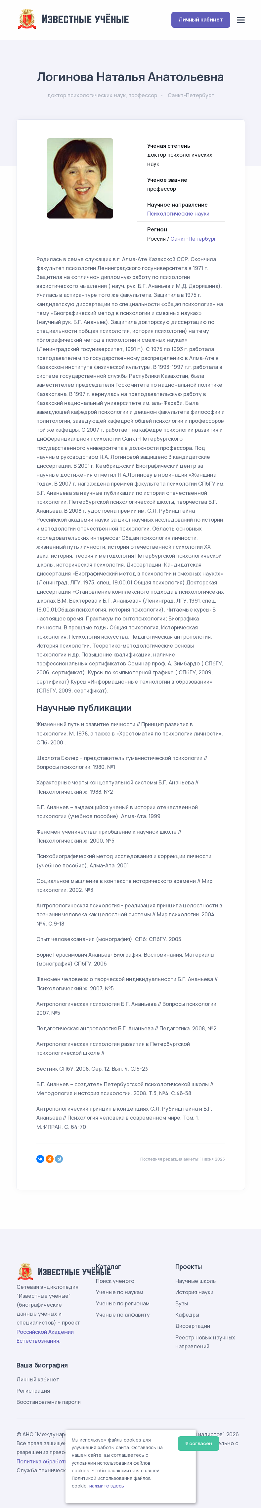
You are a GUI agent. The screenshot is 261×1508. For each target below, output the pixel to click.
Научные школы (196, 1281)
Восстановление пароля (49, 1402)
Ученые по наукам (119, 1292)
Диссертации (192, 1325)
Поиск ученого (115, 1281)
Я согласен (198, 1443)
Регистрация (33, 1390)
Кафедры (187, 1314)
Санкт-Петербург (193, 238)
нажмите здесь (106, 1486)
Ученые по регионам (123, 1303)
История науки (194, 1292)
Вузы (181, 1303)
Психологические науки (178, 213)
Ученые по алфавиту (123, 1314)
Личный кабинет (201, 19)
